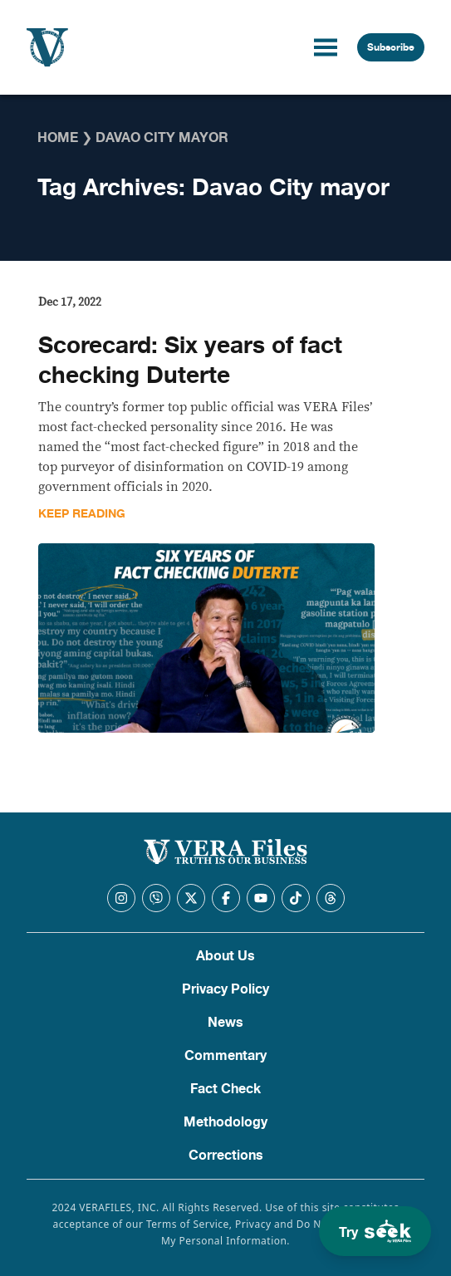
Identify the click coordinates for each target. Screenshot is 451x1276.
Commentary (225, 1056)
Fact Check (225, 1089)
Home (57, 138)
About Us (225, 956)
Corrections (226, 1155)
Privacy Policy (225, 989)
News (225, 1022)
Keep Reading (81, 513)
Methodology (225, 1122)
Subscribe (390, 47)
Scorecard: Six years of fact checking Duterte (190, 360)
